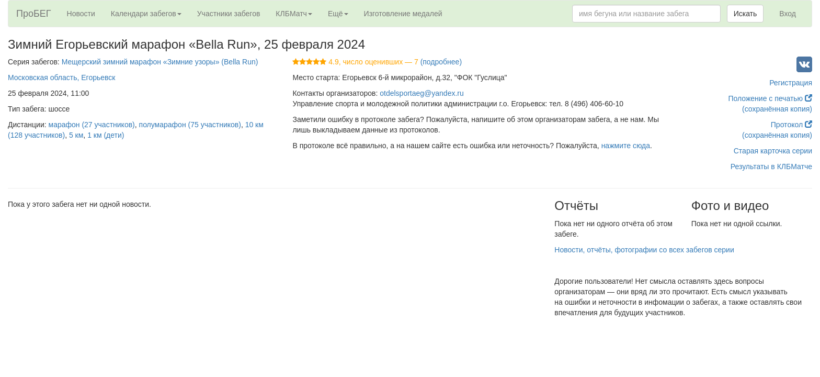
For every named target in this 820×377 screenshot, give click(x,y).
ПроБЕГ (33, 13)
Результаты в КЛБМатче (771, 166)
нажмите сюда (625, 145)
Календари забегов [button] (146, 13)
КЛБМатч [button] (294, 13)
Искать (745, 13)
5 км (76, 135)
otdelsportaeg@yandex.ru (422, 93)
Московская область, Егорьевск (61, 77)
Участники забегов (228, 13)
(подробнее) (441, 62)
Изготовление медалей (403, 13)
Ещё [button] (338, 13)
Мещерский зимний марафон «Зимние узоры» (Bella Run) (160, 62)
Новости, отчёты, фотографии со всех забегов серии (644, 250)
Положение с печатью (770, 98)
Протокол (791, 124)
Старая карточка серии (773, 151)
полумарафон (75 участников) (190, 124)
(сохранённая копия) (777, 109)
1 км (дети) (105, 135)
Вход (787, 13)
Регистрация (790, 83)
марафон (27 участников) (92, 124)
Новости (81, 13)
